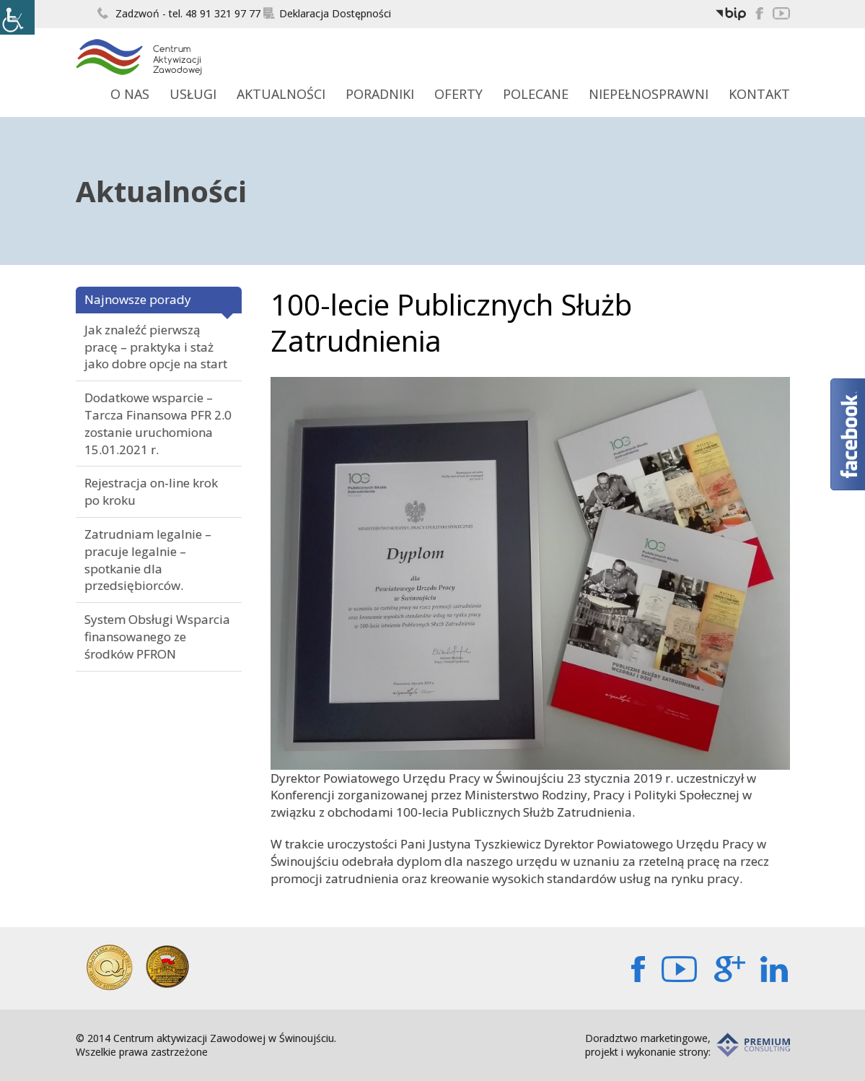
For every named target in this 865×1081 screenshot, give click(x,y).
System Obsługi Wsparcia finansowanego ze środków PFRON (157, 636)
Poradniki (380, 94)
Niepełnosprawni (648, 94)
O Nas (129, 94)
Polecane (535, 94)
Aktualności (281, 94)
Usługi (193, 94)
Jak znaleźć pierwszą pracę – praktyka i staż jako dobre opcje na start (155, 347)
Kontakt (759, 94)
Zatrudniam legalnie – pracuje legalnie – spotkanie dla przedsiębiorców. (147, 560)
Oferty (458, 94)
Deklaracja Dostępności (327, 13)
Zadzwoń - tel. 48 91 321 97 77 (178, 13)
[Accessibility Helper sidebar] (17, 17)
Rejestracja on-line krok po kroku (151, 491)
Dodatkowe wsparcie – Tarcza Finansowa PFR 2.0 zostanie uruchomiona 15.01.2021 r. (158, 423)
